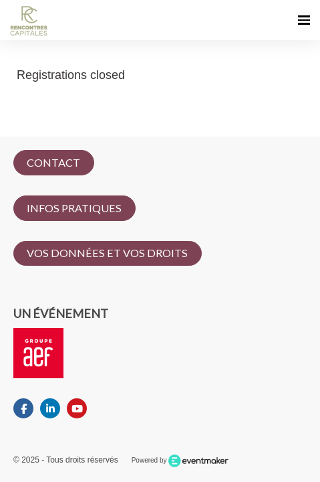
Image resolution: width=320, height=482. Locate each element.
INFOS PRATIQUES (74, 208)
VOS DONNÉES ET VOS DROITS (107, 252)
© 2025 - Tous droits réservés (65, 460)
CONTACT (53, 162)
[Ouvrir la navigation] (304, 20)
